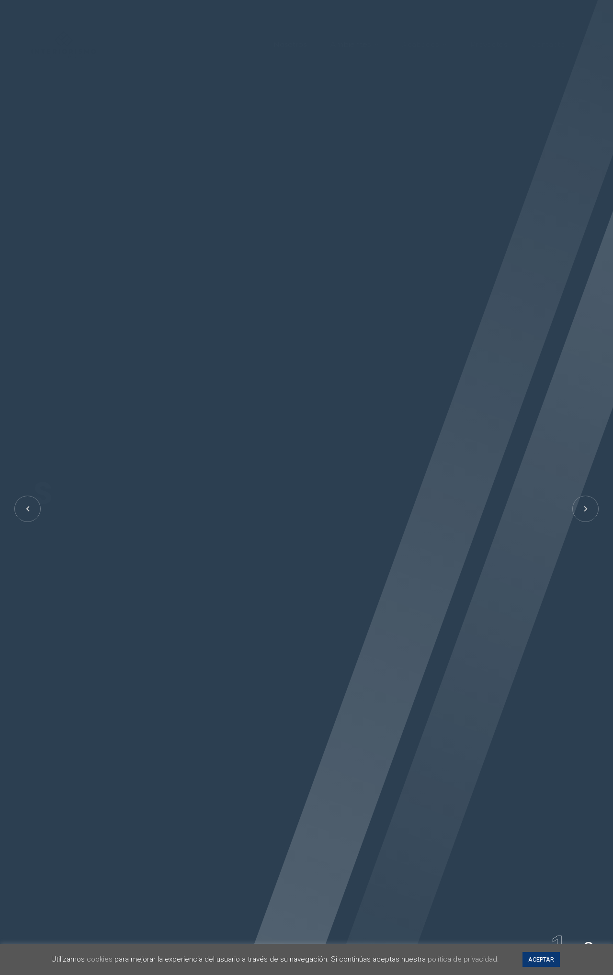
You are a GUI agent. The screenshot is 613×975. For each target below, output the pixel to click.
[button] (585, 509)
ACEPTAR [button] (541, 959)
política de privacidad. (463, 959)
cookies (100, 959)
